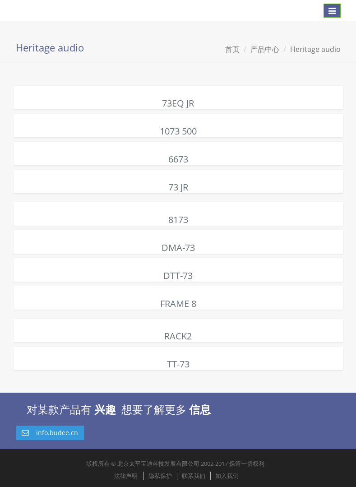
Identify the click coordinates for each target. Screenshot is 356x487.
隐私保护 (160, 476)
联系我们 (193, 476)
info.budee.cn (50, 432)
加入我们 (227, 476)
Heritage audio (315, 49)
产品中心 (264, 49)
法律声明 (126, 476)
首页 (232, 49)
